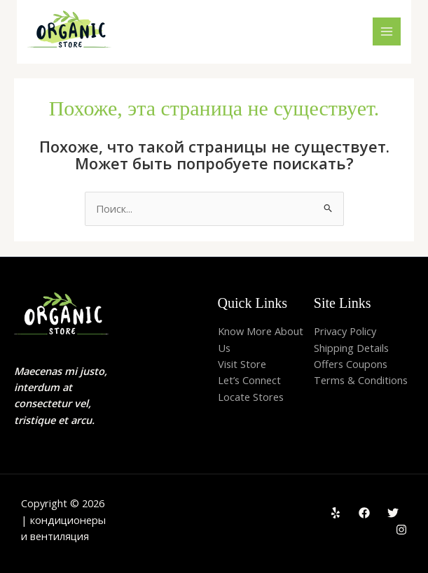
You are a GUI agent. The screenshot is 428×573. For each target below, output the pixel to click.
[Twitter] (393, 512)
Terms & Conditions (361, 380)
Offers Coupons (350, 364)
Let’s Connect (249, 380)
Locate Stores (251, 397)
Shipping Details (351, 348)
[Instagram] (401, 529)
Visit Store (242, 364)
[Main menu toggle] (387, 31)
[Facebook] (364, 512)
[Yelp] (335, 512)
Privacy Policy (345, 331)
